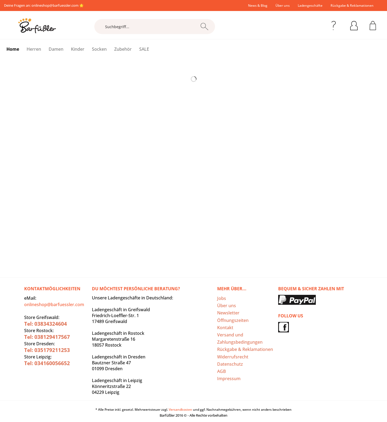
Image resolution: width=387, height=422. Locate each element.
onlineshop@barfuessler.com (54, 5)
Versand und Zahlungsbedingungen (240, 338)
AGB (221, 371)
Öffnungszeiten (233, 320)
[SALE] (144, 49)
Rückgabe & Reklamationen (352, 5)
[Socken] (99, 49)
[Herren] (34, 49)
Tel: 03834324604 (45, 323)
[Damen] (56, 49)
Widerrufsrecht (232, 357)
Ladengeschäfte (310, 5)
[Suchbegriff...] (154, 26)
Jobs (221, 298)
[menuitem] (257, 5)
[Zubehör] (123, 49)
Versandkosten (180, 409)
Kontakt (225, 328)
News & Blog (257, 5)
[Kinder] (77, 49)
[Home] (12, 49)
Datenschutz (230, 364)
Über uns (282, 5)
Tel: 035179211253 (47, 350)
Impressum (229, 378)
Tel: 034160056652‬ (47, 363)
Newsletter (228, 313)
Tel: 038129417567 (47, 336)
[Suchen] (204, 26)
